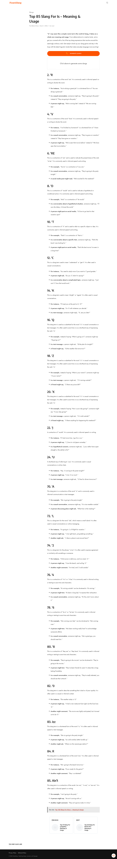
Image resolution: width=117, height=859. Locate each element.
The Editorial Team (34, 26)
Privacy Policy (12, 853)
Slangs (31, 12)
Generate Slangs (73, 53)
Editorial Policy (22, 853)
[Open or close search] (107, 2)
